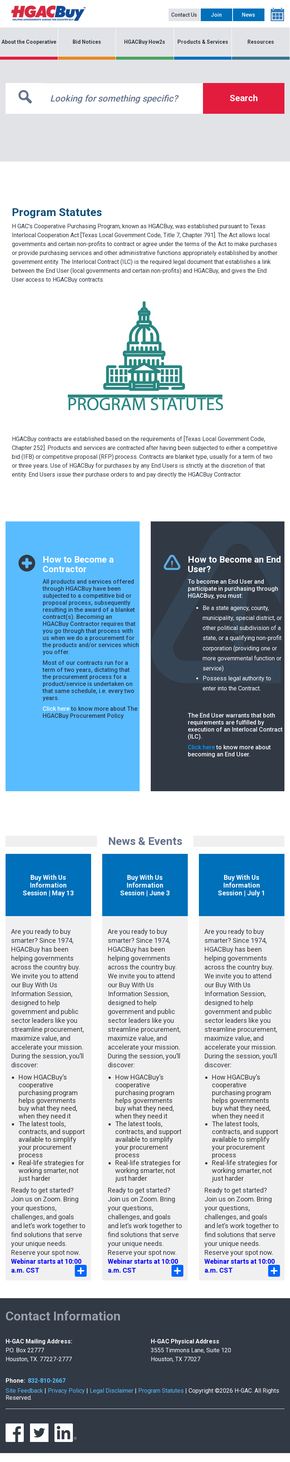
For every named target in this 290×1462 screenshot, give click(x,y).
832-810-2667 (47, 1380)
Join (216, 15)
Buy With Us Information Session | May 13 (48, 885)
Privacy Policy (66, 1390)
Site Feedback (24, 1390)
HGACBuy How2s (144, 42)
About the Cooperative (28, 42)
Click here (56, 708)
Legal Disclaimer (111, 1390)
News (248, 15)
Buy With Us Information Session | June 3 (145, 885)
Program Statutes (161, 1390)
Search (244, 98)
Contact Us (184, 15)
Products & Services (202, 42)
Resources (260, 42)
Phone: (15, 1380)
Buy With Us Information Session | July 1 (241, 885)
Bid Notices (87, 42)
